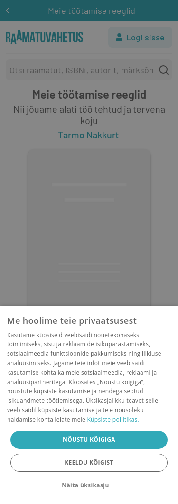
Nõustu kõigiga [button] (89, 440)
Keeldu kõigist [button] (89, 462)
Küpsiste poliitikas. (113, 420)
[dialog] (89, 405)
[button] (89, 485)
